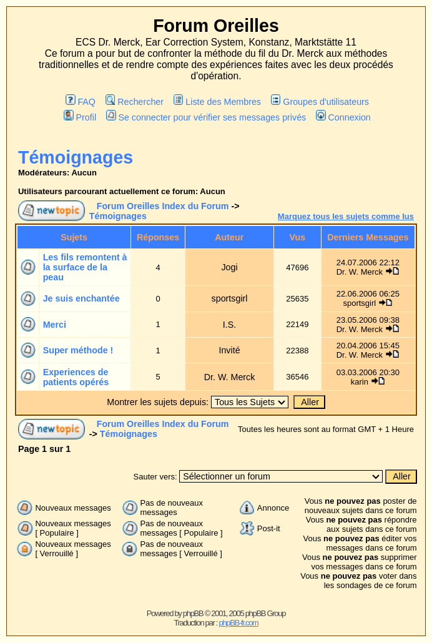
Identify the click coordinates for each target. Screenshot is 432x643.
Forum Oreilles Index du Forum (163, 206)
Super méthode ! (78, 350)
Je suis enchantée (81, 298)
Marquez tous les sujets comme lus (346, 216)
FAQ (81, 102)
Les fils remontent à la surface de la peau (85, 267)
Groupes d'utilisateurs (320, 102)
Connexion (343, 117)
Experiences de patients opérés (76, 377)
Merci (54, 325)
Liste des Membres (217, 102)
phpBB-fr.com (238, 622)
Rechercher (135, 102)
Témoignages (75, 157)
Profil (80, 117)
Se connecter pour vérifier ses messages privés (206, 117)
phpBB (193, 613)
